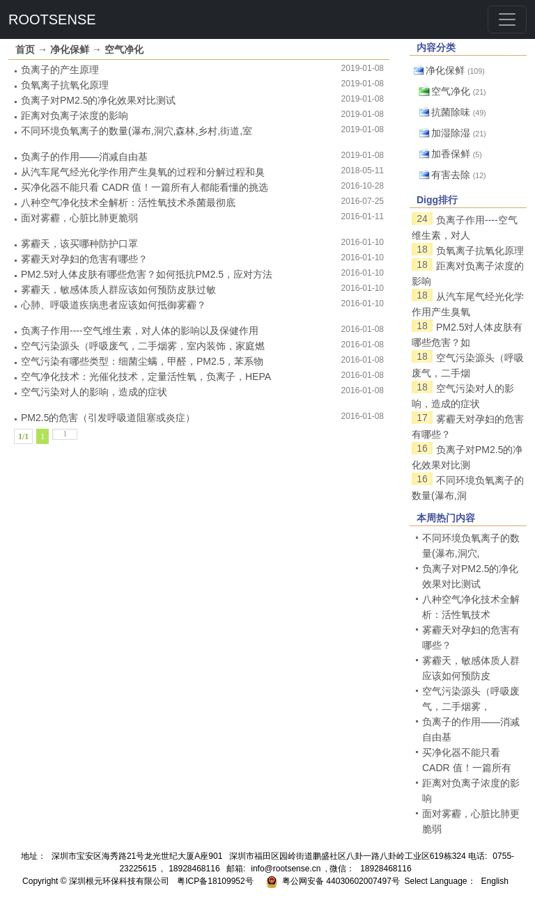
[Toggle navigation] (507, 19)
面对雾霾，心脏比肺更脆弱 (79, 217)
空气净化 (124, 49)
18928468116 (194, 868)
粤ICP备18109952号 (215, 881)
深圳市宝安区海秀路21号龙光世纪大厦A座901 (137, 856)
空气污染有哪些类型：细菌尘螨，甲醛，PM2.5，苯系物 (142, 361)
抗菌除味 (450, 112)
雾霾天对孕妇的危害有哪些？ (84, 258)
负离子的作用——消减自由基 (84, 156)
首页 (25, 49)
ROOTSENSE (52, 19)
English (495, 881)
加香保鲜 (450, 153)
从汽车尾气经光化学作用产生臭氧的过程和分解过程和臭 (143, 171)
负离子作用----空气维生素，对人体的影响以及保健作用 (139, 330)
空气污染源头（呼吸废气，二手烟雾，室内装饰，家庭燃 (143, 345)
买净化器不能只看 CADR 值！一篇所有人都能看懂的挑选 (144, 187)
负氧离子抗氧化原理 (65, 84)
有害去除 (450, 174)
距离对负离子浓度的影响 (74, 115)
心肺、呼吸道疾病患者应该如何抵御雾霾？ (113, 304)
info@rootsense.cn (285, 868)
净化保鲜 (69, 49)
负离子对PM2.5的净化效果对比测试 (98, 100)
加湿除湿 (450, 133)
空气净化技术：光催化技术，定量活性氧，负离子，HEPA (146, 376)
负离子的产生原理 (60, 69)
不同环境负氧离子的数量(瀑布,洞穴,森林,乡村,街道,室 (136, 130)
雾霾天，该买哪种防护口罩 (79, 243)
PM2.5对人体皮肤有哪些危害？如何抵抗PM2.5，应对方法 (146, 274)
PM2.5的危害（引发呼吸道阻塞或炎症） (108, 417)
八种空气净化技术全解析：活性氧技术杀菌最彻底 (128, 202)
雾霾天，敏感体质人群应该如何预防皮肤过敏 (118, 289)
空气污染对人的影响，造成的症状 (94, 391)
